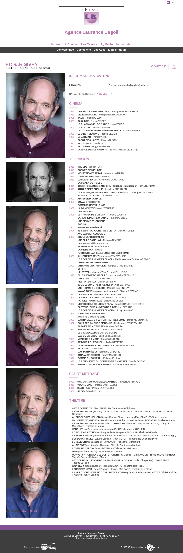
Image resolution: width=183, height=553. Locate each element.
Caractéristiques (90, 94)
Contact (158, 66)
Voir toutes (24, 511)
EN (173, 2)
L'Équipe (71, 44)
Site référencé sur (40, 547)
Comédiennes (65, 49)
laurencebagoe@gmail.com (91, 538)
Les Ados (99, 49)
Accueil (56, 44)
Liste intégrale (117, 49)
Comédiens (84, 49)
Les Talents (89, 44)
